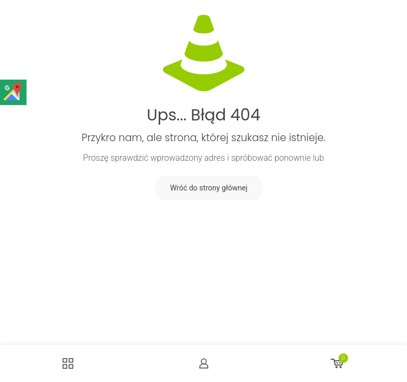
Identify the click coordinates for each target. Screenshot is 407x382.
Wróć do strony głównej (209, 188)
